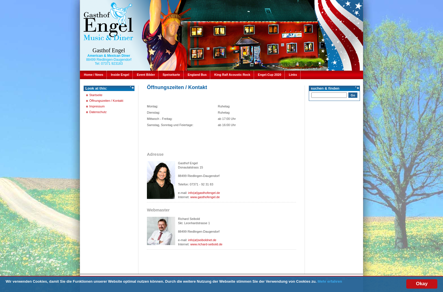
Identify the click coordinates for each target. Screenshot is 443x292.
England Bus (197, 74)
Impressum (97, 106)
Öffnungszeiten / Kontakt (106, 100)
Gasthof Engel (109, 50)
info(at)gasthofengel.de (204, 192)
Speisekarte (171, 74)
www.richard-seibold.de (206, 244)
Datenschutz (98, 112)
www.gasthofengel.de (205, 197)
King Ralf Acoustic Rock (232, 74)
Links (293, 74)
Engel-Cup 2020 (269, 74)
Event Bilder (146, 74)
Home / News (93, 74)
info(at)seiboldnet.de (202, 240)
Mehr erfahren (330, 282)
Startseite (95, 95)
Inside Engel (120, 74)
